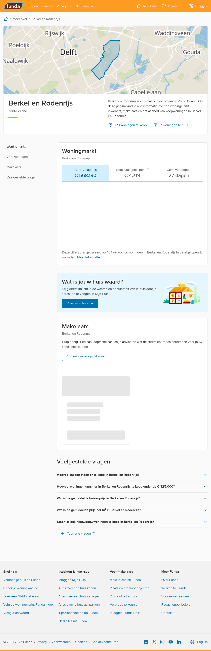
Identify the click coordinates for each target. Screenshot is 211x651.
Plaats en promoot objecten (129, 588)
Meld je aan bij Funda (125, 580)
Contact (167, 613)
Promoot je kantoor (123, 596)
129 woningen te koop (127, 125)
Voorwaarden (61, 642)
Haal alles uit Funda (73, 621)
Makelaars (14, 167)
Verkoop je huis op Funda (21, 580)
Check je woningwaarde (20, 588)
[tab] (85, 173)
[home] (6, 18)
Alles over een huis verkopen (80, 596)
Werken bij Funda (173, 588)
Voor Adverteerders (175, 596)
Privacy (42, 642)
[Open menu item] (33, 6)
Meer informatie (88, 257)
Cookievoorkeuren (104, 642)
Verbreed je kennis (123, 605)
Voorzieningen (17, 157)
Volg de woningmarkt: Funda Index (28, 605)
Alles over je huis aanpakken (79, 605)
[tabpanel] (132, 222)
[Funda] (13, 6)
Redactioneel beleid (175, 605)
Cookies (81, 642)
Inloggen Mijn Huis (72, 580)
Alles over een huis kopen (77, 588)
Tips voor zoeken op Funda (78, 613)
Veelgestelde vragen (21, 177)
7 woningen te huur (170, 125)
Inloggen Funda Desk (125, 613)
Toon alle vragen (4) (77, 533)
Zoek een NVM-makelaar (21, 596)
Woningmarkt (16, 146)
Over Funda (169, 580)
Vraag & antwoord (16, 613)
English (198, 642)
